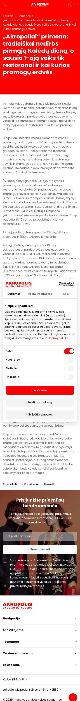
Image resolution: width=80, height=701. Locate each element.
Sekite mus (11, 665)
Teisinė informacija (18, 653)
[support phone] (4, 5)
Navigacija (11, 618)
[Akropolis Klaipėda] (40, 5)
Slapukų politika (58, 338)
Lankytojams (13, 630)
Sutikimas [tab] (14, 294)
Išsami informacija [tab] (40, 294)
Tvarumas (11, 642)
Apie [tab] (66, 294)
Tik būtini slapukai (40, 414)
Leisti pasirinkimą (40, 402)
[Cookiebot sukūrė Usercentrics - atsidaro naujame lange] (63, 284)
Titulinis (8, 16)
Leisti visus (40, 390)
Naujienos (24, 16)
